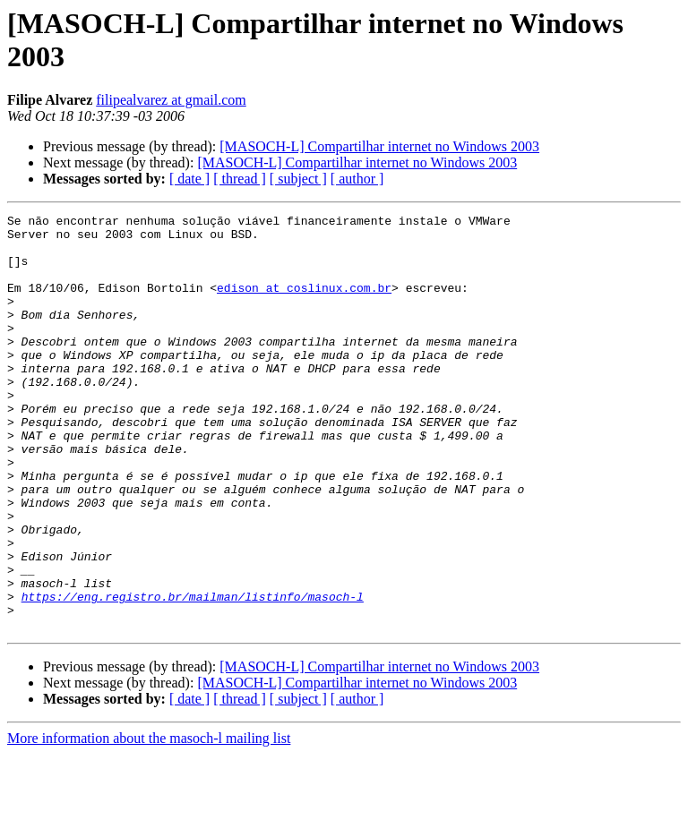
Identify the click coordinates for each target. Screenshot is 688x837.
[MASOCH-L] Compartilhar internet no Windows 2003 (379, 146)
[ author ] (357, 178)
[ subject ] (298, 178)
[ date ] (189, 178)
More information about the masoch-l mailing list (148, 821)
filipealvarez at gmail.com (170, 99)
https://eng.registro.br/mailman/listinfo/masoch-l (193, 674)
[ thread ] (239, 178)
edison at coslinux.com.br (304, 303)
